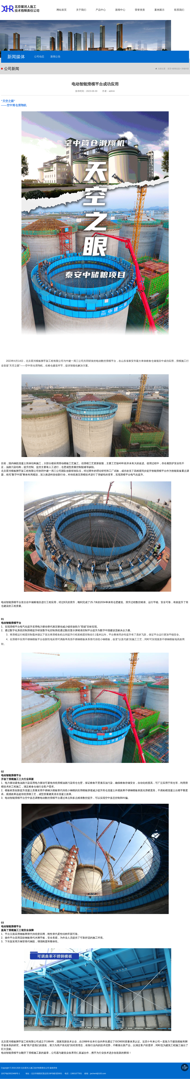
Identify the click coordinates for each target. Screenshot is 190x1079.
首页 (169, 69)
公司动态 (39, 56)
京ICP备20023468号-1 (10, 1074)
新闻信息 (176, 69)
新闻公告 (56, 56)
